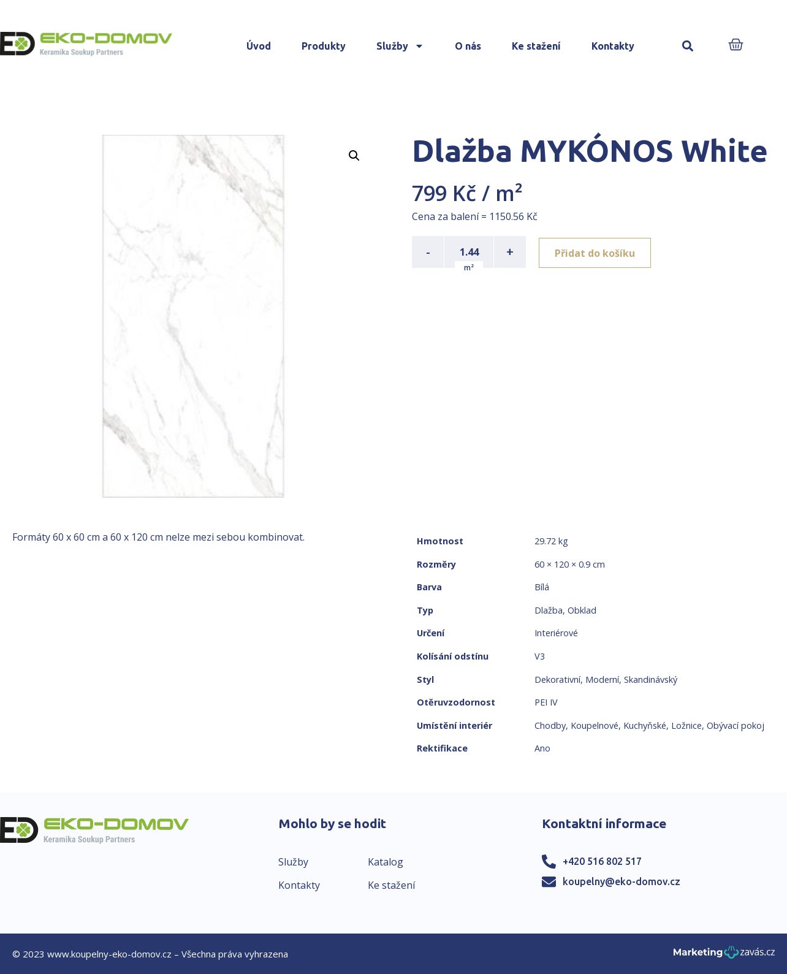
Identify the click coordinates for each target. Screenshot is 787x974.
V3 (539, 656)
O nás (468, 45)
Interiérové (556, 633)
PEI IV (546, 702)
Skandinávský (650, 679)
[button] (687, 46)
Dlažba (548, 610)
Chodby (550, 725)
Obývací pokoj (735, 725)
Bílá (541, 587)
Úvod (258, 45)
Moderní (602, 679)
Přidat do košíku (597, 252)
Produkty (324, 45)
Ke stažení (536, 45)
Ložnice (686, 725)
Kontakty (612, 45)
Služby (400, 46)
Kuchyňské (644, 725)
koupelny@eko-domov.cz (621, 881)
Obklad (582, 610)
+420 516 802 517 (602, 861)
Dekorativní (557, 679)
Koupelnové (594, 725)
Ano (542, 748)
